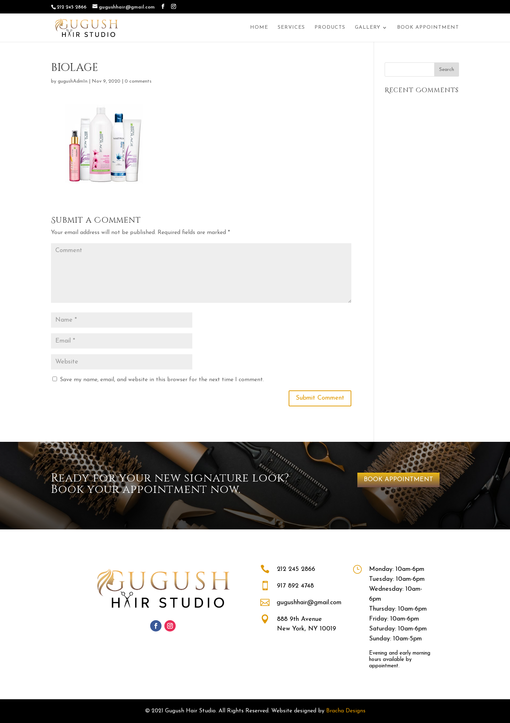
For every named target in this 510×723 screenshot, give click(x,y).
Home (259, 27)
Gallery (367, 27)
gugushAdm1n (72, 81)
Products (329, 27)
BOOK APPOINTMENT (398, 479)
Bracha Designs (346, 711)
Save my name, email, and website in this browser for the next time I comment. (162, 380)
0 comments (138, 81)
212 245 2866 (296, 569)
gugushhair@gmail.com (309, 602)
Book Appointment (428, 27)
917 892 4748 (295, 586)
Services (291, 27)
